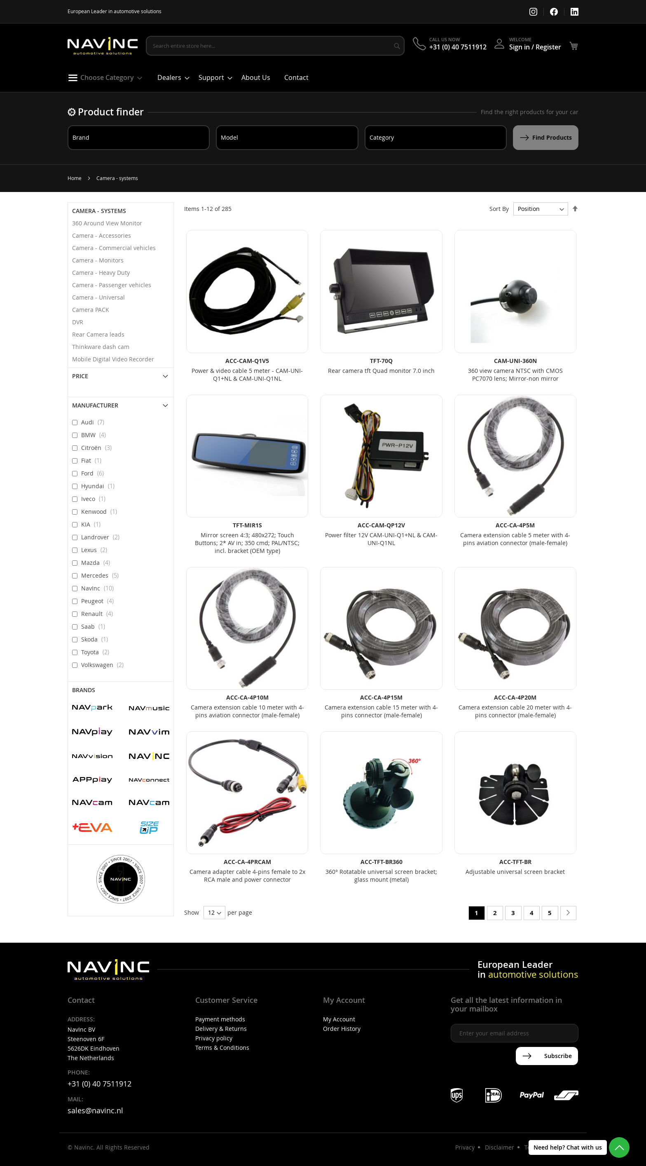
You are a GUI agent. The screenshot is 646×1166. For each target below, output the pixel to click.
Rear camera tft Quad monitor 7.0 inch (381, 371)
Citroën (99, 447)
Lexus (96, 550)
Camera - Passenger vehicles (111, 285)
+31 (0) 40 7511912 (458, 47)
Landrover (102, 537)
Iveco (95, 498)
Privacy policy (213, 1038)
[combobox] (275, 46)
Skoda (97, 639)
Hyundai (100, 486)
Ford (95, 473)
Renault (99, 613)
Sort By (499, 209)
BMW (96, 435)
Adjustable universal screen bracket (515, 872)
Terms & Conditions (222, 1047)
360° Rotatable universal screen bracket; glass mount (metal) (381, 875)
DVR (77, 322)
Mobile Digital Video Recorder (113, 359)
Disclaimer (499, 1147)
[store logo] (103, 46)
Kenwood (101, 511)
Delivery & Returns (221, 1029)
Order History (341, 1029)
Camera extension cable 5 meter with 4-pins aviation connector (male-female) (515, 539)
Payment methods (220, 1019)
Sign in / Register (535, 47)
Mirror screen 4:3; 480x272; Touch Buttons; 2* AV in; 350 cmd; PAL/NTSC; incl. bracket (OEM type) (247, 543)
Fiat (93, 460)
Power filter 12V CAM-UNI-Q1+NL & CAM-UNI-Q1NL (381, 539)
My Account (339, 1019)
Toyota (97, 652)
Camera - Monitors (98, 260)
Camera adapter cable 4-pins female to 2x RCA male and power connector (247, 875)
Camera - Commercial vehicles (114, 248)
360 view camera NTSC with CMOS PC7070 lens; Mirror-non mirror (515, 374)
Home (75, 178)
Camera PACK (90, 310)
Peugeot (100, 601)
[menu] (323, 80)
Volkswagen (105, 664)
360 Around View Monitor (107, 223)
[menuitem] (102, 78)
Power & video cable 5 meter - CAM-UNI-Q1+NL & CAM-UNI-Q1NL (247, 374)
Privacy (465, 1147)
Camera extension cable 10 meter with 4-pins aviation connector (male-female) (247, 711)
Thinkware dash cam (100, 347)
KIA (93, 524)
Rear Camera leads (98, 334)
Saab (95, 626)
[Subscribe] (546, 1056)
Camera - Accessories (101, 235)
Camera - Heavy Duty (101, 272)
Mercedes (102, 575)
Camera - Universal (98, 297)
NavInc (100, 588)
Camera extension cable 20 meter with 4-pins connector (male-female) (515, 711)
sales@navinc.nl (95, 1110)
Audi (95, 422)
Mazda (98, 562)
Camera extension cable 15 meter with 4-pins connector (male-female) (381, 711)
